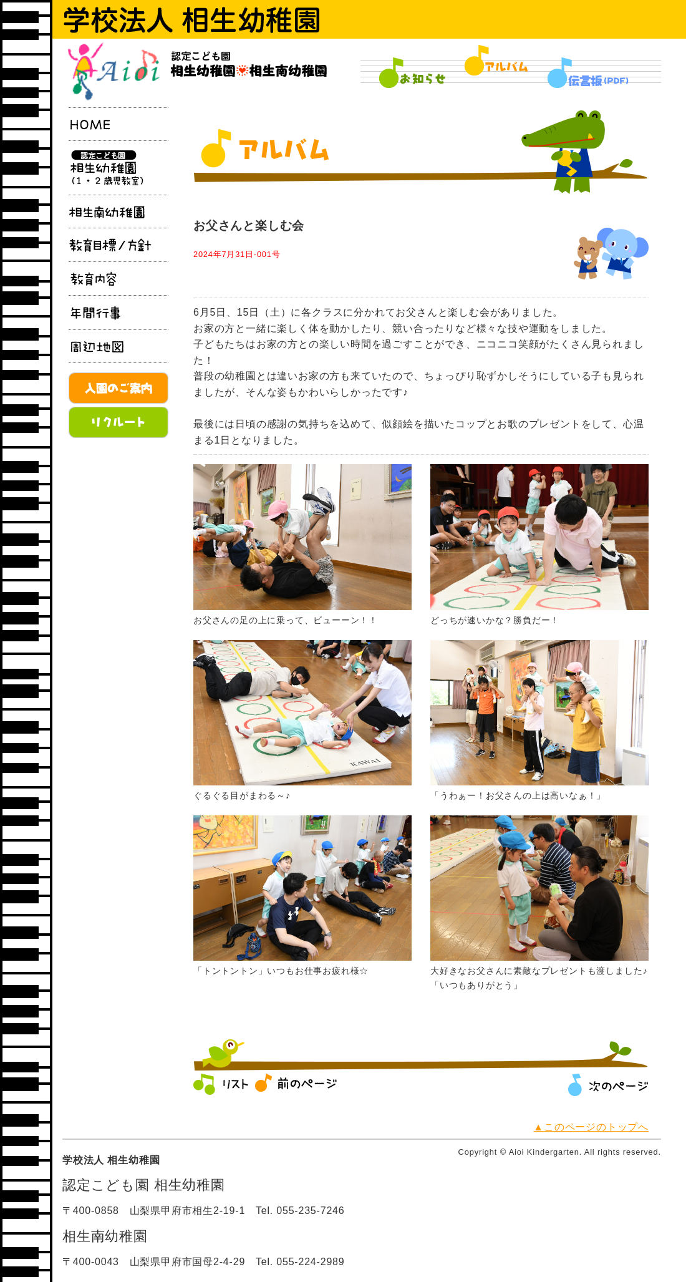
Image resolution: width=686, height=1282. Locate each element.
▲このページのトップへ (591, 1127)
